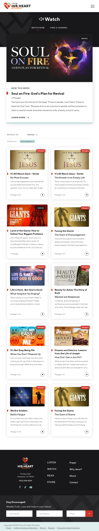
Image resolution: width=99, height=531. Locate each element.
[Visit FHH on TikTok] (25, 487)
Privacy (9, 528)
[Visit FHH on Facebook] (20, 487)
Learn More (18, 117)
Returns (43, 528)
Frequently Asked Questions (68, 528)
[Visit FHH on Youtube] (31, 487)
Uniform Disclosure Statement (26, 528)
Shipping (51, 528)
